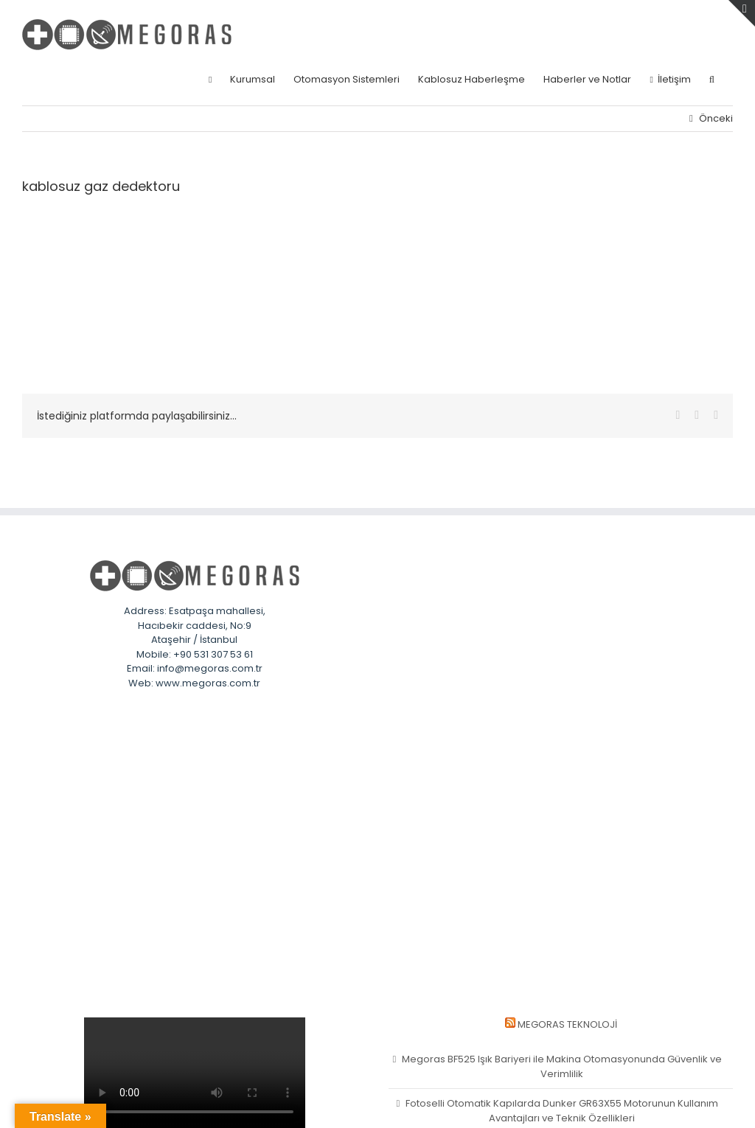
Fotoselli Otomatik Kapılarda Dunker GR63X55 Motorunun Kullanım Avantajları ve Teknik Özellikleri (562, 1110)
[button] (711, 79)
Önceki (716, 118)
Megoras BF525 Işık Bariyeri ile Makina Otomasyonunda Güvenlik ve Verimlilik (562, 1066)
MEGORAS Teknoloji (567, 1024)
